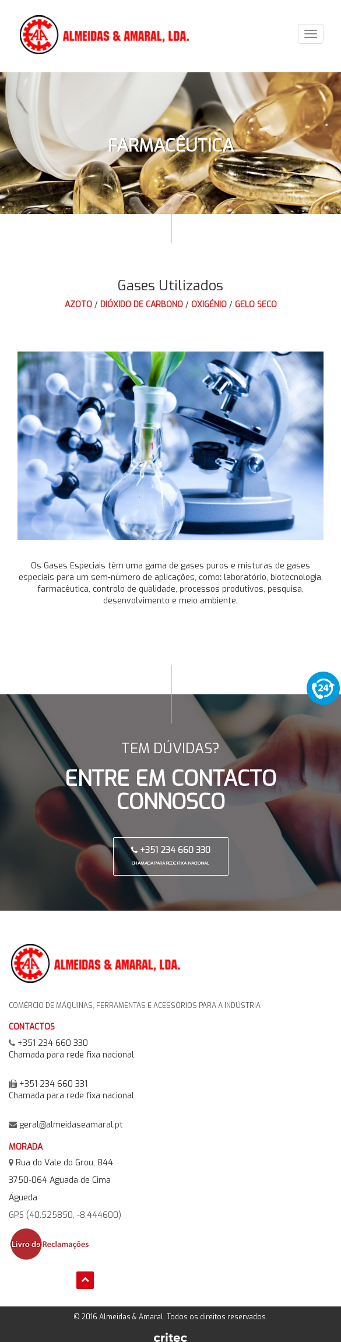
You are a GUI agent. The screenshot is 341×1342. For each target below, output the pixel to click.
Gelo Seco (256, 304)
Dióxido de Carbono (141, 304)
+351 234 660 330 (170, 855)
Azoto (78, 304)
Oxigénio (209, 304)
